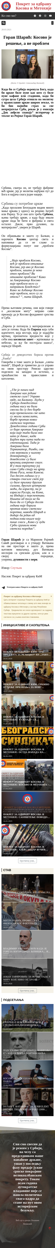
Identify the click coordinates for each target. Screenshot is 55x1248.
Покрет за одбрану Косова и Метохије (33, 5)
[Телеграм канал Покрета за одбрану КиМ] (3, 587)
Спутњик (16, 567)
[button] (3, 23)
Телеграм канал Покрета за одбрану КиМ (25, 587)
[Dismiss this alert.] (51, 596)
